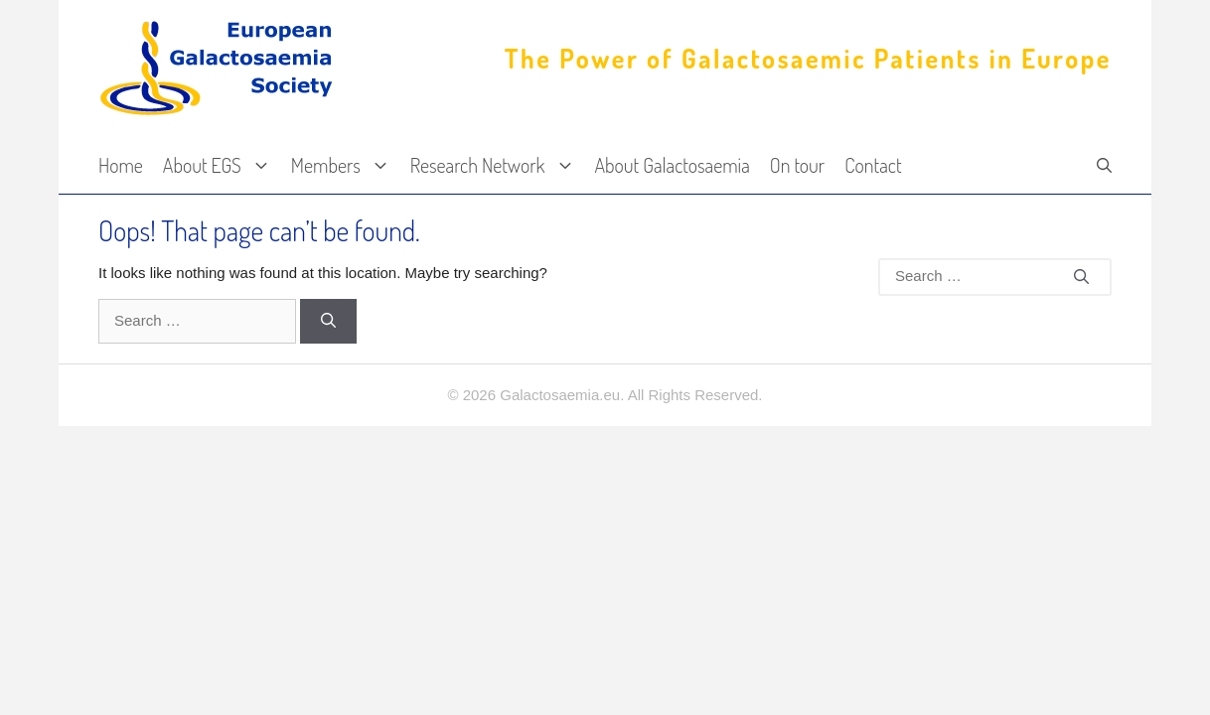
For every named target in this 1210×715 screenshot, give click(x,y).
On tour (797, 165)
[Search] (328, 321)
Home (120, 165)
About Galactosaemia (672, 165)
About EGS (222, 165)
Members (345, 165)
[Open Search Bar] (1104, 165)
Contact (872, 165)
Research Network (497, 165)
